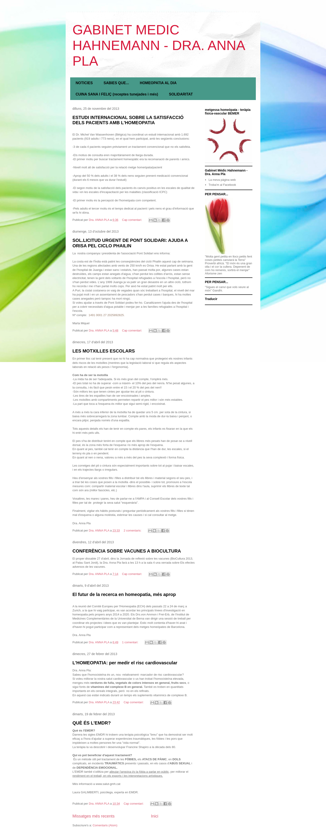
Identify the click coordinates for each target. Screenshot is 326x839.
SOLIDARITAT (181, 94)
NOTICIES (84, 83)
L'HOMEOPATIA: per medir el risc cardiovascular (124, 662)
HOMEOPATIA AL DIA (158, 83)
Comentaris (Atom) (105, 825)
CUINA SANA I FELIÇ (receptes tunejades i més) (117, 94)
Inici (154, 816)
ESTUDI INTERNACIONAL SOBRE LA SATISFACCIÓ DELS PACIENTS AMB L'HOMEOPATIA (128, 120)
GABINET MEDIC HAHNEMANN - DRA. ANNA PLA (158, 45)
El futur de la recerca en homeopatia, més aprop (124, 594)
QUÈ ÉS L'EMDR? (91, 722)
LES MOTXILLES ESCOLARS (103, 350)
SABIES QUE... (116, 83)
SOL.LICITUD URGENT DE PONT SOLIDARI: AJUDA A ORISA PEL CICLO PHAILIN (130, 243)
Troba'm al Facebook (222, 184)
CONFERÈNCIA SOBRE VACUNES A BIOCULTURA (126, 550)
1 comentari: (130, 642)
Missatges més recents (93, 816)
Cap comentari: (132, 220)
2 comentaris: (133, 530)
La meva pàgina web (222, 179)
